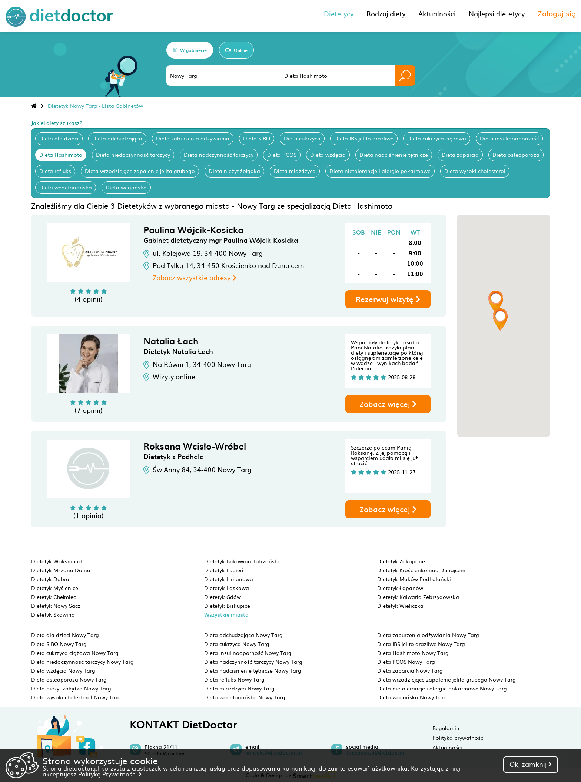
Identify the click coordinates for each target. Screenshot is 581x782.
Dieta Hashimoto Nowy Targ (413, 652)
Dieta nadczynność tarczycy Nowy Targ (253, 661)
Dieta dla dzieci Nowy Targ (65, 635)
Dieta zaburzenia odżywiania (192, 138)
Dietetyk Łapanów (400, 588)
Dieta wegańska (126, 187)
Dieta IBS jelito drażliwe (364, 138)
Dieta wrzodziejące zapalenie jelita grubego (140, 171)
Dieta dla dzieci (59, 138)
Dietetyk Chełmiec (53, 596)
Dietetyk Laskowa (226, 588)
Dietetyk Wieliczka (400, 605)
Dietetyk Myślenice (54, 588)
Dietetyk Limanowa (228, 579)
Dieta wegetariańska (65, 187)
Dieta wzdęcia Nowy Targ (63, 670)
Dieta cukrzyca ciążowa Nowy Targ (75, 652)
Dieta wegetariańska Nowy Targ (244, 697)
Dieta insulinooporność (509, 138)
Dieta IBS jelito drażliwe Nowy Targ (421, 643)
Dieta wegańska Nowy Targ (412, 697)
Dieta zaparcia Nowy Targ (410, 670)
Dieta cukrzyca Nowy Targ (236, 643)
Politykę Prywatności (110, 773)
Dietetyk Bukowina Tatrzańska (242, 561)
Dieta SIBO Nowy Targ (59, 643)
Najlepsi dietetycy (497, 14)
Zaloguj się (556, 13)
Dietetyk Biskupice (227, 605)
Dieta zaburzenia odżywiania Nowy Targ (428, 635)
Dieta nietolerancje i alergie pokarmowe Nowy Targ (442, 688)
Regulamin (445, 728)
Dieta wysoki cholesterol (474, 171)
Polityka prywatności (458, 737)
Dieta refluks (55, 171)
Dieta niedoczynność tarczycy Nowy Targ (82, 661)
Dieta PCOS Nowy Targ (406, 661)
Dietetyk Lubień (223, 570)
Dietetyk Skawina (53, 614)
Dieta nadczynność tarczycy (218, 154)
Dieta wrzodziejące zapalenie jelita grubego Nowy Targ (446, 679)
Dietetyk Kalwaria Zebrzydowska (418, 596)
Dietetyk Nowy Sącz (55, 605)
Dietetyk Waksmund (56, 561)
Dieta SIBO (256, 138)
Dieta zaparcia (460, 154)
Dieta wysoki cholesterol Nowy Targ (76, 697)
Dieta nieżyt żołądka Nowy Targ (71, 688)
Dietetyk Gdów (222, 596)
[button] (495, 302)
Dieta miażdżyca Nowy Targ (239, 688)
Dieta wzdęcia (328, 154)
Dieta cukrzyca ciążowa (436, 138)
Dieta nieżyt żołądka (234, 171)
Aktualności (447, 747)
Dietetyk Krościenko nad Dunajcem (421, 570)
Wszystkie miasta (226, 615)
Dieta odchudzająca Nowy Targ (243, 635)
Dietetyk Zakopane (401, 561)
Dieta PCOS (281, 154)
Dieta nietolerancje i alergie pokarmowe (380, 171)
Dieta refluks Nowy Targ (234, 679)
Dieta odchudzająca (117, 138)
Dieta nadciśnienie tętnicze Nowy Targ (252, 670)
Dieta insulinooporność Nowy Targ (248, 652)
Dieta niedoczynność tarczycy (133, 154)
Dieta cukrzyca (302, 138)
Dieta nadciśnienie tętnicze (393, 154)
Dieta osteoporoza (516, 154)
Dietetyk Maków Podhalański (414, 579)
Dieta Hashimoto (60, 154)
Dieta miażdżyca (295, 171)
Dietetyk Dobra (50, 579)
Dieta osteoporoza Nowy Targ (69, 679)
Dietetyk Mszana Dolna (60, 570)
